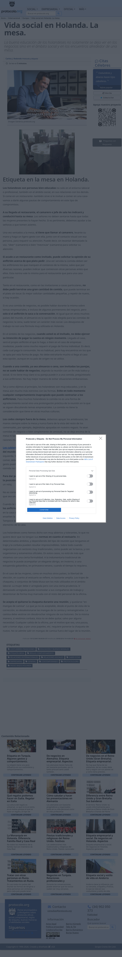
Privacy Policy (74, 518)
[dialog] (61, 479)
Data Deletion (48, 518)
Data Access (60, 518)
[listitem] (61, 471)
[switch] (90, 476)
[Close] (101, 439)
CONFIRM (44, 510)
